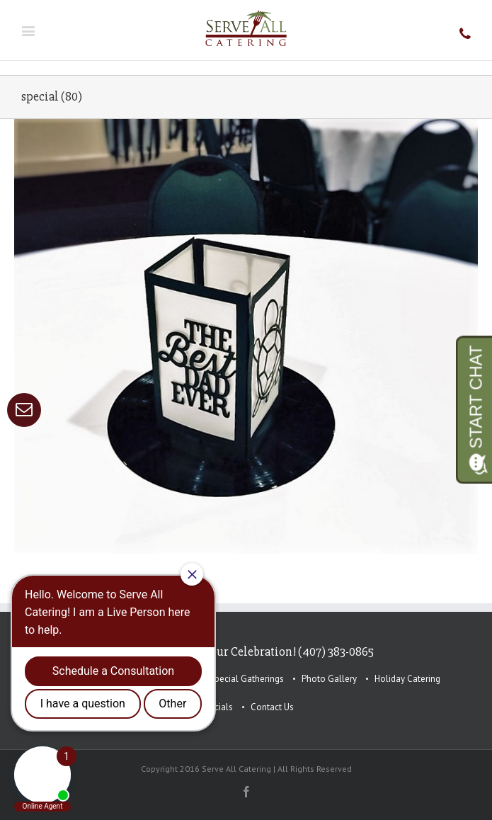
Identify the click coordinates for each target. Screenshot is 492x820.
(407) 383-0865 (336, 651)
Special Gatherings (247, 679)
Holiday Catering (407, 679)
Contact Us (272, 707)
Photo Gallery (329, 679)
